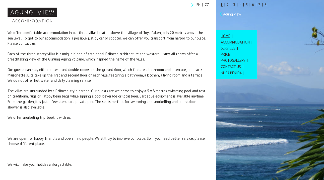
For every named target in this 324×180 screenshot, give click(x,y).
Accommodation (235, 42)
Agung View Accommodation (32, 15)
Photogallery (233, 60)
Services (228, 48)
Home (225, 36)
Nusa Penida (231, 72)
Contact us (231, 66)
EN (199, 4)
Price (225, 54)
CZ (207, 4)
